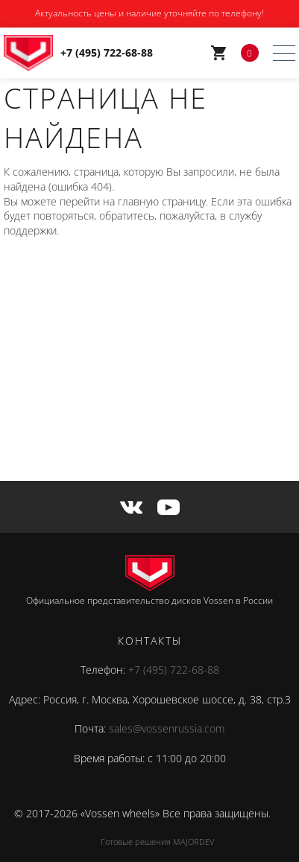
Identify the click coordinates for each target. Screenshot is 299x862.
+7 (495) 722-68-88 (173, 670)
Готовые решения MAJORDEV (157, 841)
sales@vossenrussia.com (166, 728)
